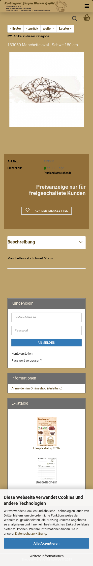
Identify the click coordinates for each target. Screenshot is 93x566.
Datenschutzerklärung (30, 533)
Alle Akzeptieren (46, 543)
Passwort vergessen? (26, 360)
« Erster (15, 28)
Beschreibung (21, 241)
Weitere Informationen (47, 556)
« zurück (32, 28)
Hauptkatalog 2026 (46, 448)
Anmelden (47, 342)
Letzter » (65, 28)
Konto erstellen (21, 353)
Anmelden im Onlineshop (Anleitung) (36, 388)
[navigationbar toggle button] (87, 6)
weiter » (48, 28)
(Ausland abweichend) (57, 173)
